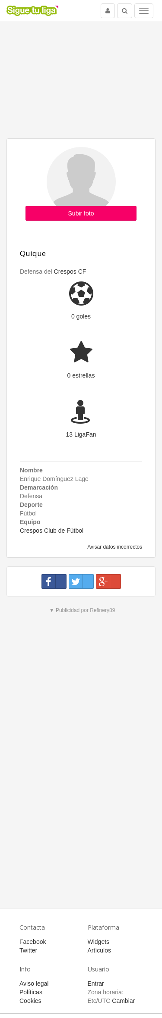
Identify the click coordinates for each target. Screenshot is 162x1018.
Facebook (32, 941)
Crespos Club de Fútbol (51, 530)
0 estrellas (81, 375)
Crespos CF (70, 271)
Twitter (28, 950)
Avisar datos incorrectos (114, 547)
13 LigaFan (81, 434)
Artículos (99, 950)
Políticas (30, 992)
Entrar (96, 983)
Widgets (99, 941)
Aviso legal (33, 983)
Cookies (30, 1000)
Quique (33, 253)
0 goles (81, 316)
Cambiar (123, 1000)
